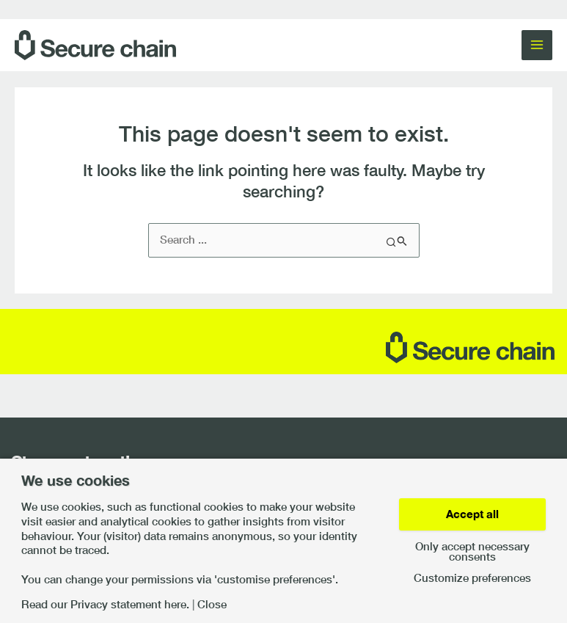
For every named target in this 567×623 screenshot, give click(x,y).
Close (212, 605)
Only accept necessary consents (472, 552)
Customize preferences (472, 578)
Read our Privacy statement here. (105, 605)
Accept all (472, 514)
